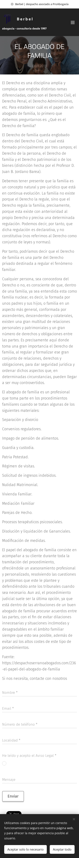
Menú (73, 22)
